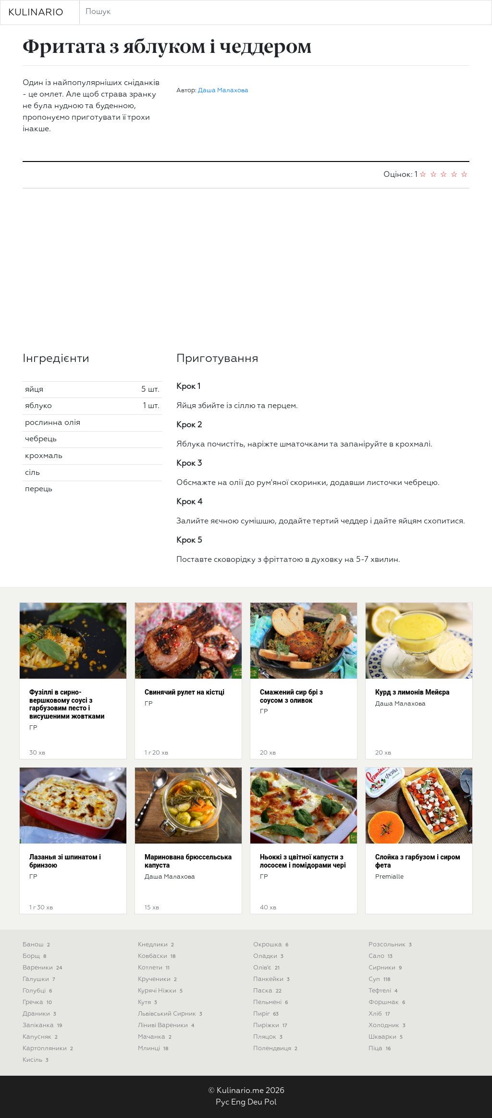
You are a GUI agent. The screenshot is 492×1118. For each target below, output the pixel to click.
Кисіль (36, 1060)
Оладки (269, 956)
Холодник (388, 1025)
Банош (37, 945)
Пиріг (266, 1014)
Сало (381, 956)
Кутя (148, 1002)
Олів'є (267, 968)
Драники (40, 1014)
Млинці (154, 1048)
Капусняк (41, 1037)
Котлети (155, 968)
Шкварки (387, 1037)
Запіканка (43, 1025)
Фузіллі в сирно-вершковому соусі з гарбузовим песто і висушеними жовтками (66, 704)
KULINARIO (35, 12)
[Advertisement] (246, 270)
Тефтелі (384, 991)
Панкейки (272, 979)
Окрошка (271, 945)
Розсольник (391, 945)
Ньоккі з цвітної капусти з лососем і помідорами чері (303, 861)
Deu (254, 1102)
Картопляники (49, 1048)
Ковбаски (157, 956)
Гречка (38, 1002)
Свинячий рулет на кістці (184, 692)
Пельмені (271, 1002)
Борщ (35, 956)
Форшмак (388, 1002)
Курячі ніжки (161, 991)
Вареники (43, 968)
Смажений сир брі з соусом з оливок (291, 696)
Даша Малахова (223, 90)
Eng (238, 1102)
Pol (270, 1102)
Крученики (158, 979)
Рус (222, 1102)
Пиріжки (271, 1025)
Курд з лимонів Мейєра (412, 692)
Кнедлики (157, 945)
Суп (380, 979)
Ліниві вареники (167, 1025)
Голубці (38, 991)
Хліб (380, 1014)
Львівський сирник (171, 1014)
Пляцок (268, 1037)
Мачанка (155, 1037)
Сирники (386, 968)
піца (381, 1048)
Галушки (40, 979)
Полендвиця (276, 1048)
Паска (268, 991)
